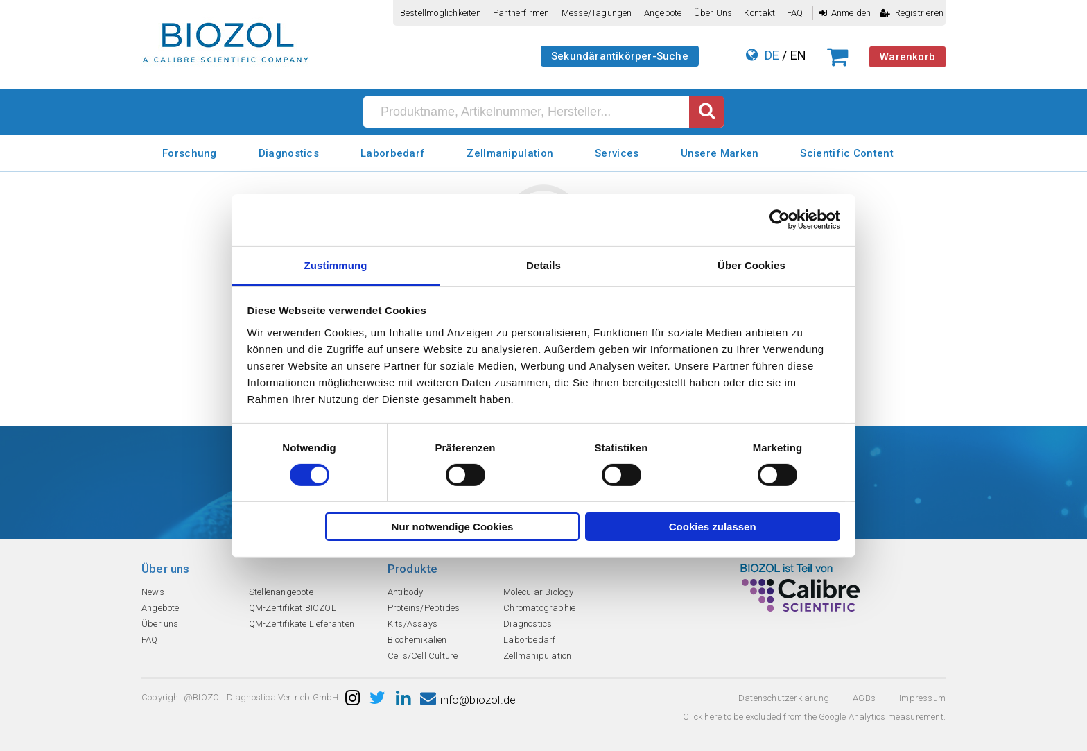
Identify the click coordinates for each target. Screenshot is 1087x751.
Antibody (406, 592)
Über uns (713, 13)
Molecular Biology (538, 592)
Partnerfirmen (521, 13)
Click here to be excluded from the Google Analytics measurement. (814, 716)
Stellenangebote (281, 592)
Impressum (922, 698)
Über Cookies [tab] (751, 264)
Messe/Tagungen (597, 13)
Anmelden (845, 13)
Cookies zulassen (712, 527)
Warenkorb (907, 57)
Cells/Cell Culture (423, 655)
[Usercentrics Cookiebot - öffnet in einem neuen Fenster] (779, 219)
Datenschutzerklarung (783, 698)
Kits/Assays (412, 624)
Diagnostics (289, 153)
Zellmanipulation (510, 153)
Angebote (663, 13)
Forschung (189, 153)
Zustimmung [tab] (335, 264)
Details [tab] (543, 264)
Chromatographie (539, 608)
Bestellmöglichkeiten (440, 13)
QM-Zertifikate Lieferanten (301, 624)
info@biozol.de (468, 700)
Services (616, 153)
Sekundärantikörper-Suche (619, 56)
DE (772, 55)
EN (798, 55)
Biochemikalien (417, 640)
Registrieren (911, 13)
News (152, 592)
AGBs (864, 698)
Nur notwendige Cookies (453, 527)
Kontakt (759, 13)
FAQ (795, 13)
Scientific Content (846, 153)
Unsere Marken (720, 153)
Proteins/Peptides (424, 608)
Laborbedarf (392, 153)
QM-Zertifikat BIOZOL (292, 608)
